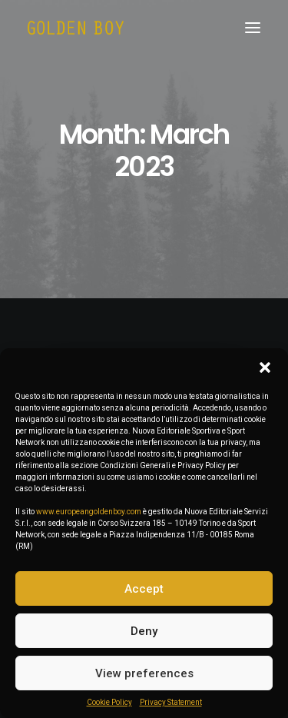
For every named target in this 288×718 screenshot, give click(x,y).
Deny (144, 631)
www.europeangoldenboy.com (88, 511)
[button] (265, 367)
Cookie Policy (109, 702)
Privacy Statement (171, 702)
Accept (144, 589)
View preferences (144, 673)
